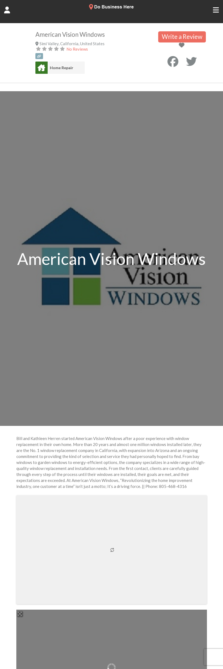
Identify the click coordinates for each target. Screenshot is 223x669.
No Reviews (77, 49)
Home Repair (61, 67)
